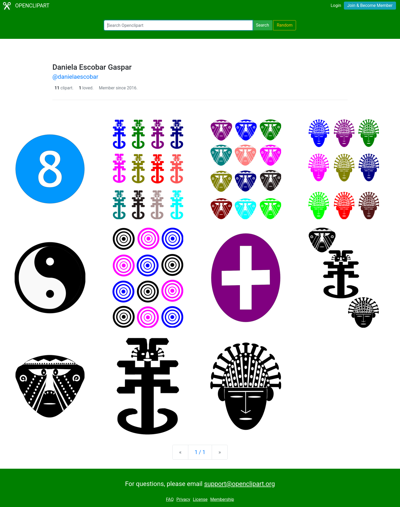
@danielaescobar (75, 76)
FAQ (170, 499)
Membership (222, 499)
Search (262, 25)
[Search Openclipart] (178, 25)
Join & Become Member (370, 5)
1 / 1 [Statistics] (200, 452)
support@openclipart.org (239, 484)
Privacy (183, 499)
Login (336, 5)
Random (285, 25)
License (200, 499)
